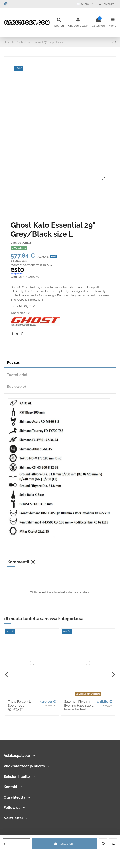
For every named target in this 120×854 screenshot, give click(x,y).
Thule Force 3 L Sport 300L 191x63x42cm (19, 705)
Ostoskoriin (64, 843)
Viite (14, 242)
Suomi (85, 4)
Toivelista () (107, 4)
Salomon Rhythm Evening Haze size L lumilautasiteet (78, 705)
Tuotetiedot (17, 375)
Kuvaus (13, 362)
